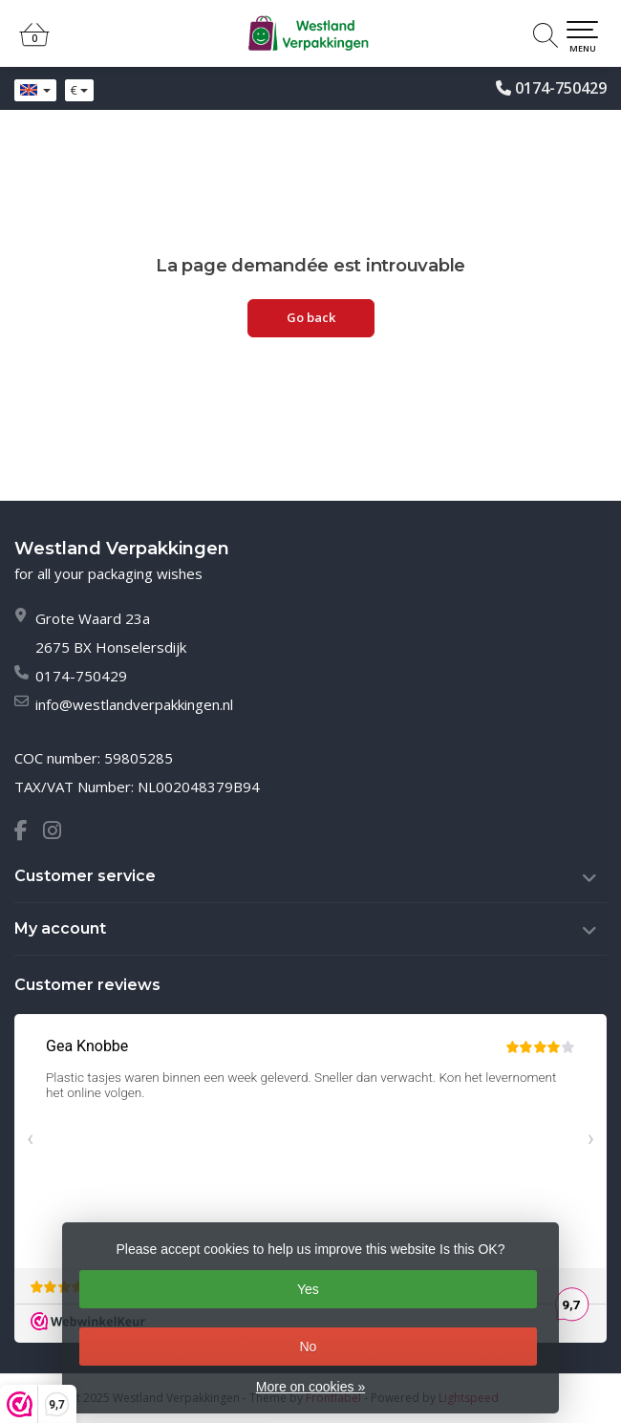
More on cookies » (310, 1386)
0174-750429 (561, 87)
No (307, 1346)
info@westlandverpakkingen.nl (134, 704)
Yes (308, 1289)
